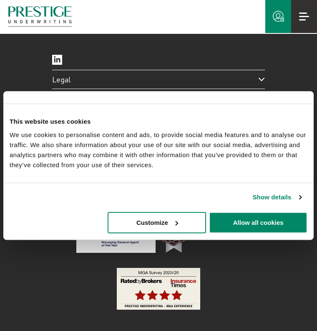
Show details (272, 197)
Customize (157, 222)
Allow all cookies (258, 222)
